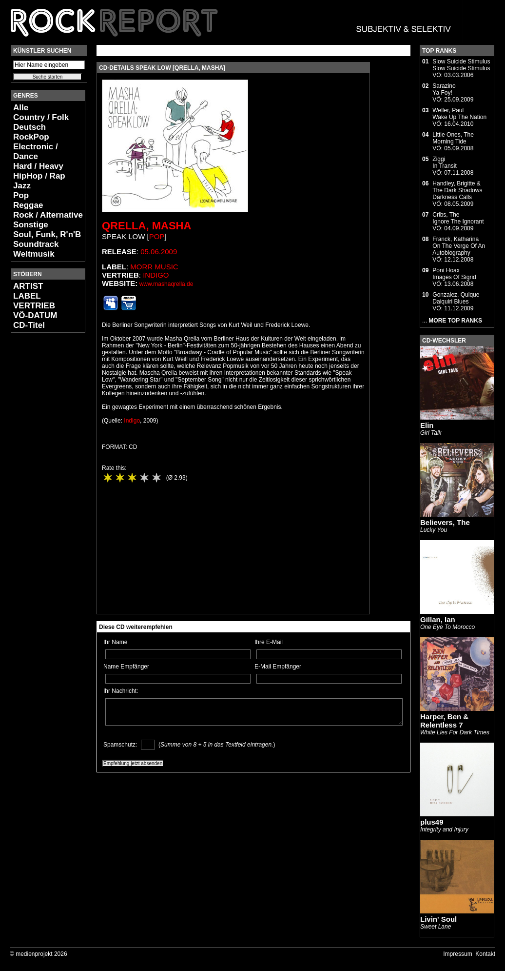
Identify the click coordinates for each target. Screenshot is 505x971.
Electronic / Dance (35, 151)
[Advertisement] (40, 486)
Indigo (156, 275)
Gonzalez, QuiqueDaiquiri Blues (455, 298)
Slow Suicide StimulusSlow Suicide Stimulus (461, 65)
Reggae (28, 205)
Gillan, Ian (437, 619)
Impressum (457, 954)
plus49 (432, 822)
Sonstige (30, 224)
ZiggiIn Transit (444, 162)
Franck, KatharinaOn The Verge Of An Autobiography (458, 246)
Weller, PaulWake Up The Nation (459, 114)
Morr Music (154, 267)
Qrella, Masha (146, 226)
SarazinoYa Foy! (443, 89)
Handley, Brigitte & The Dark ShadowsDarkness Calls (457, 190)
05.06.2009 (158, 251)
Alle (20, 107)
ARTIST (28, 286)
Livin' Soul (438, 919)
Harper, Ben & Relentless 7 (444, 720)
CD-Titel (29, 325)
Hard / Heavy (38, 166)
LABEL (27, 296)
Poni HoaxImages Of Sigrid (454, 274)
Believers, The (445, 522)
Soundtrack (36, 244)
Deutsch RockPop (31, 132)
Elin (427, 425)
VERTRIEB (34, 305)
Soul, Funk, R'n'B (47, 234)
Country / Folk (41, 117)
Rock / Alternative (48, 215)
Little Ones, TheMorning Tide (453, 138)
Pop (21, 195)
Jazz (22, 185)
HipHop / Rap (39, 176)
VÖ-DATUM (35, 315)
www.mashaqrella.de (166, 284)
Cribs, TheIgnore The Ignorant (458, 218)
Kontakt (485, 954)
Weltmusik (34, 254)
